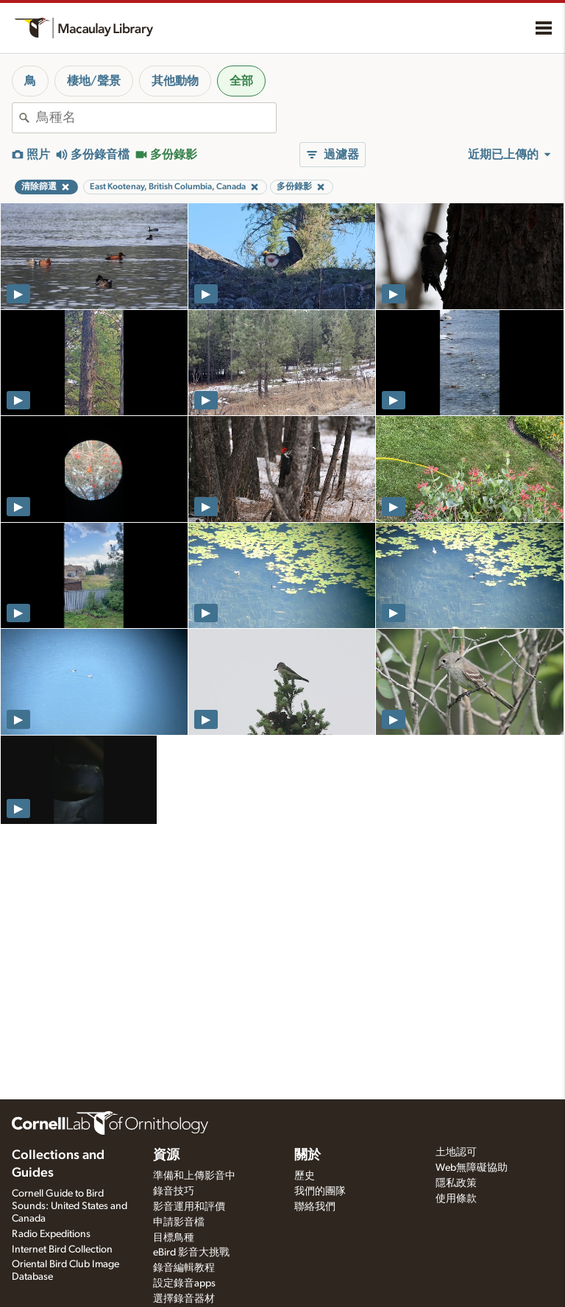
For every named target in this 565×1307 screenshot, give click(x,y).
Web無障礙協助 (472, 1168)
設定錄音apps (184, 1283)
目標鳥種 (173, 1238)
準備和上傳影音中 (194, 1176)
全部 (241, 81)
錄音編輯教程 (184, 1268)
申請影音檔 (179, 1222)
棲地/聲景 (94, 81)
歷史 (304, 1176)
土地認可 (456, 1152)
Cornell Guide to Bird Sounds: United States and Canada (69, 1206)
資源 (166, 1155)
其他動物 (175, 81)
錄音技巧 (173, 1191)
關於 (307, 1155)
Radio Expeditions (51, 1234)
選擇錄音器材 (184, 1299)
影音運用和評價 (189, 1207)
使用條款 (456, 1199)
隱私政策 (456, 1183)
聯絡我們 (314, 1207)
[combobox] (156, 118)
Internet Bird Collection (62, 1249)
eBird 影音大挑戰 (191, 1252)
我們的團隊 (320, 1191)
